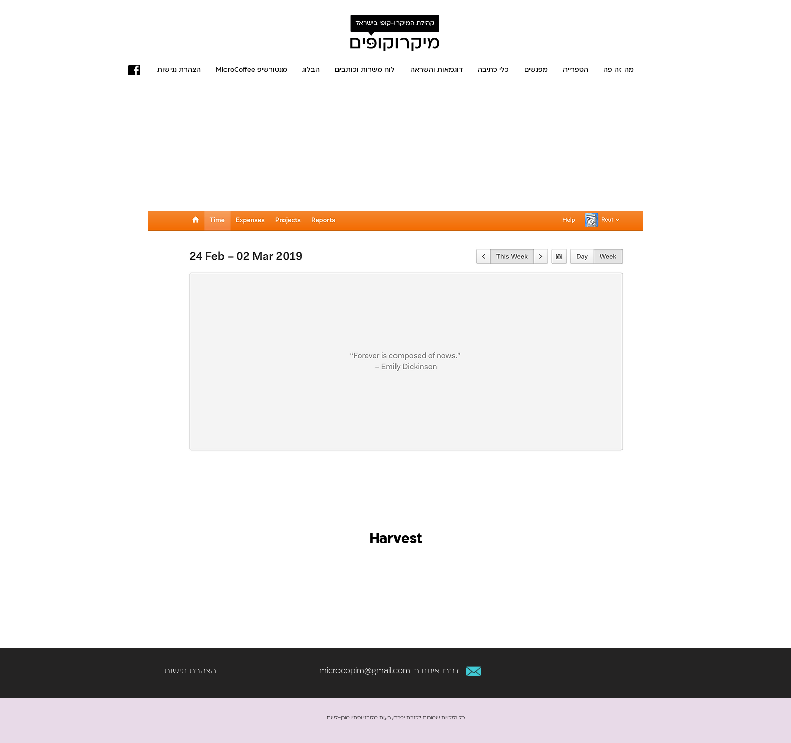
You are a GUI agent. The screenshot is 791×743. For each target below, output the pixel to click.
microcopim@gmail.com (364, 670)
